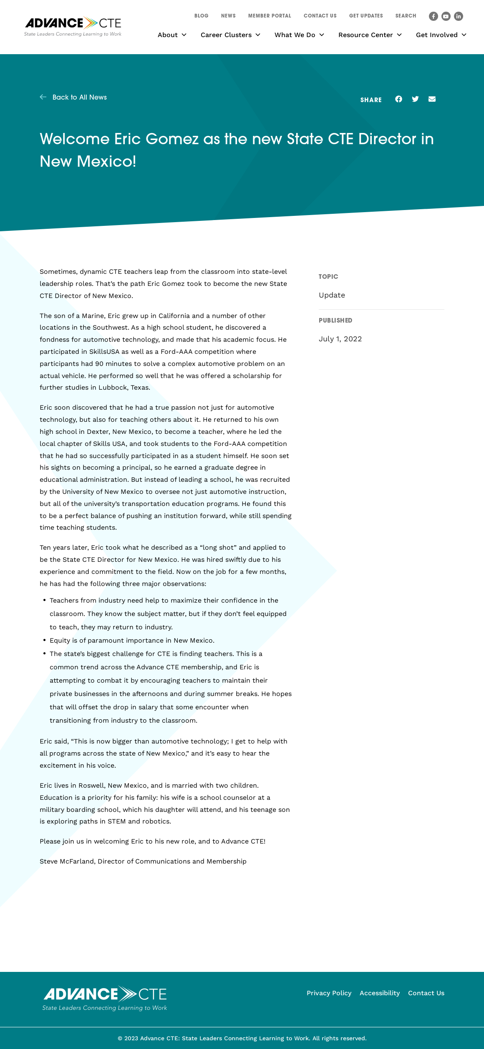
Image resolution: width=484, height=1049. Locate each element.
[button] (406, 17)
